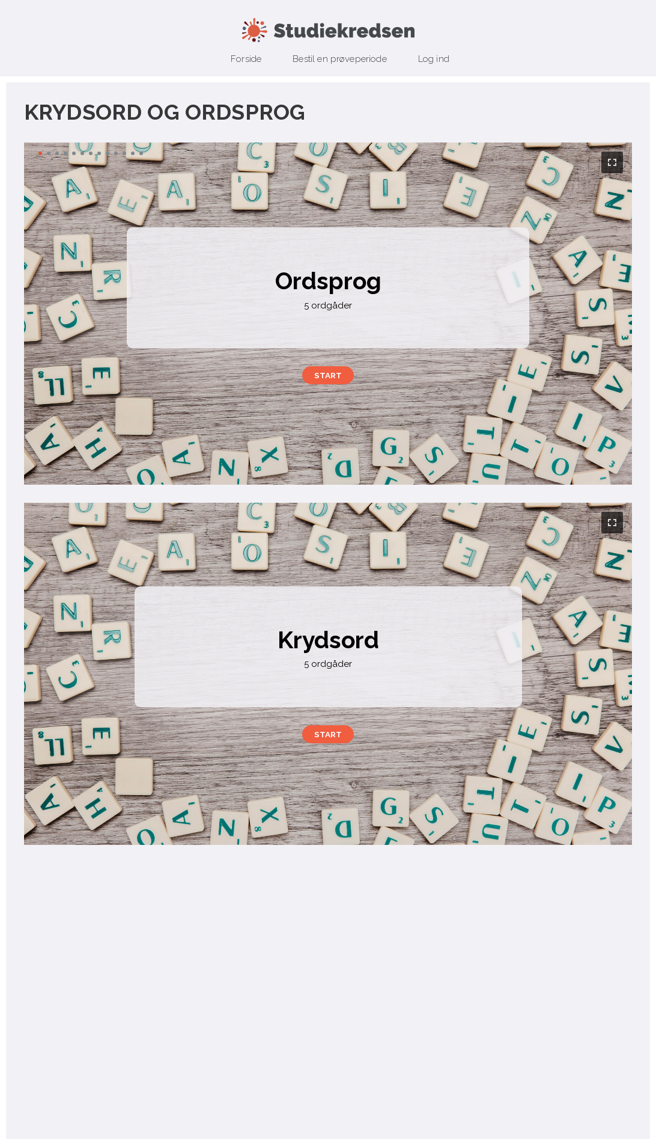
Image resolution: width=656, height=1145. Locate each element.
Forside (246, 59)
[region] (328, 314)
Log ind (433, 59)
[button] (328, 375)
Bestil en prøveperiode (340, 59)
